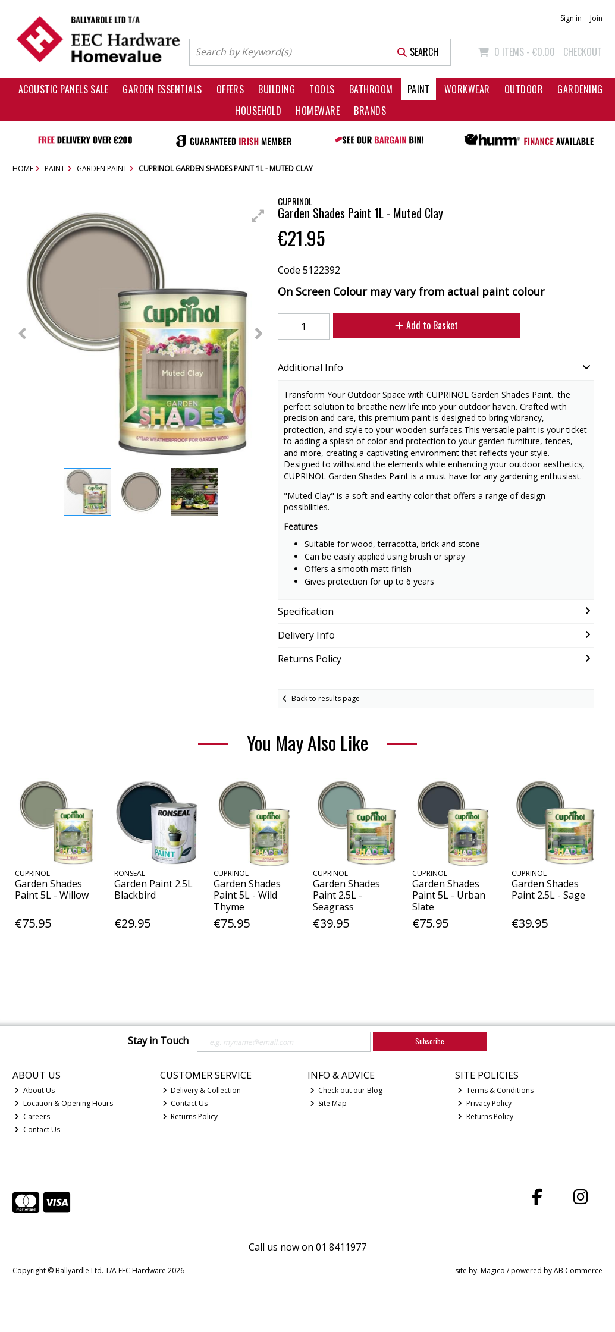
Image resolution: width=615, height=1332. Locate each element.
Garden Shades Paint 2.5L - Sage (548, 889)
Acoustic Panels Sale (63, 89)
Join (596, 18)
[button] (258, 215)
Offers (230, 89)
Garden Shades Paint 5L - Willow (52, 889)
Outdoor (523, 89)
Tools (321, 89)
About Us (34, 1090)
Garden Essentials (162, 89)
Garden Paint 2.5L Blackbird (153, 889)
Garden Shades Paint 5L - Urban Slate (448, 895)
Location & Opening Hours (63, 1103)
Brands (370, 110)
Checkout (582, 52)
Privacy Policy (484, 1103)
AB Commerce (578, 1270)
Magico (493, 1270)
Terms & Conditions (495, 1090)
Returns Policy (190, 1116)
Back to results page (325, 698)
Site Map (328, 1103)
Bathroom (371, 89)
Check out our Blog (346, 1090)
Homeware (318, 110)
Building (276, 89)
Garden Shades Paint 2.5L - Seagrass (346, 895)
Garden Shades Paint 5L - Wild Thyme (247, 895)
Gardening (580, 89)
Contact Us (37, 1129)
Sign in (571, 18)
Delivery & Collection (201, 1090)
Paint (418, 89)
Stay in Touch (158, 1041)
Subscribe (429, 1041)
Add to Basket (426, 325)
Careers (32, 1116)
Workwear (467, 89)
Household (258, 110)
